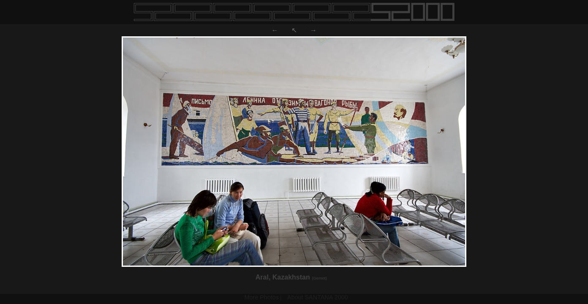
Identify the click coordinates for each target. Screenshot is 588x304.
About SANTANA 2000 (317, 297)
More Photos (261, 297)
